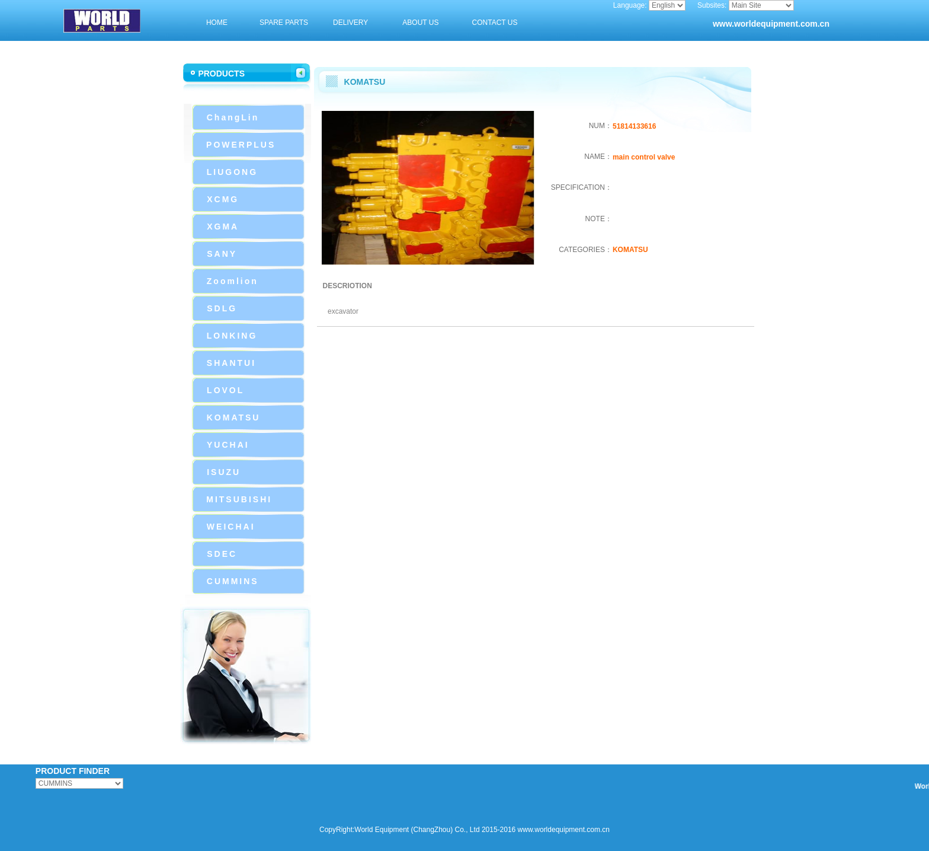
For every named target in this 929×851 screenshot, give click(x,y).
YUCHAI (228, 445)
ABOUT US (420, 22)
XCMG (223, 199)
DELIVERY (350, 22)
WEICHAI (231, 526)
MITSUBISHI (239, 499)
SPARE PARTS (284, 22)
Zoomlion (232, 281)
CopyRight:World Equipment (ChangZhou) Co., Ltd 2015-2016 (417, 829)
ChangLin (233, 117)
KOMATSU (234, 417)
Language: (630, 5)
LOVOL (225, 390)
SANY (222, 254)
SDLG (222, 308)
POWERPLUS (241, 144)
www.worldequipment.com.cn (771, 23)
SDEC (222, 554)
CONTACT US (495, 22)
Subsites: (711, 5)
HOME (217, 22)
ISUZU (224, 472)
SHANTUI (231, 363)
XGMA (223, 226)
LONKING (232, 335)
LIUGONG (232, 172)
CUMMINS (233, 581)
